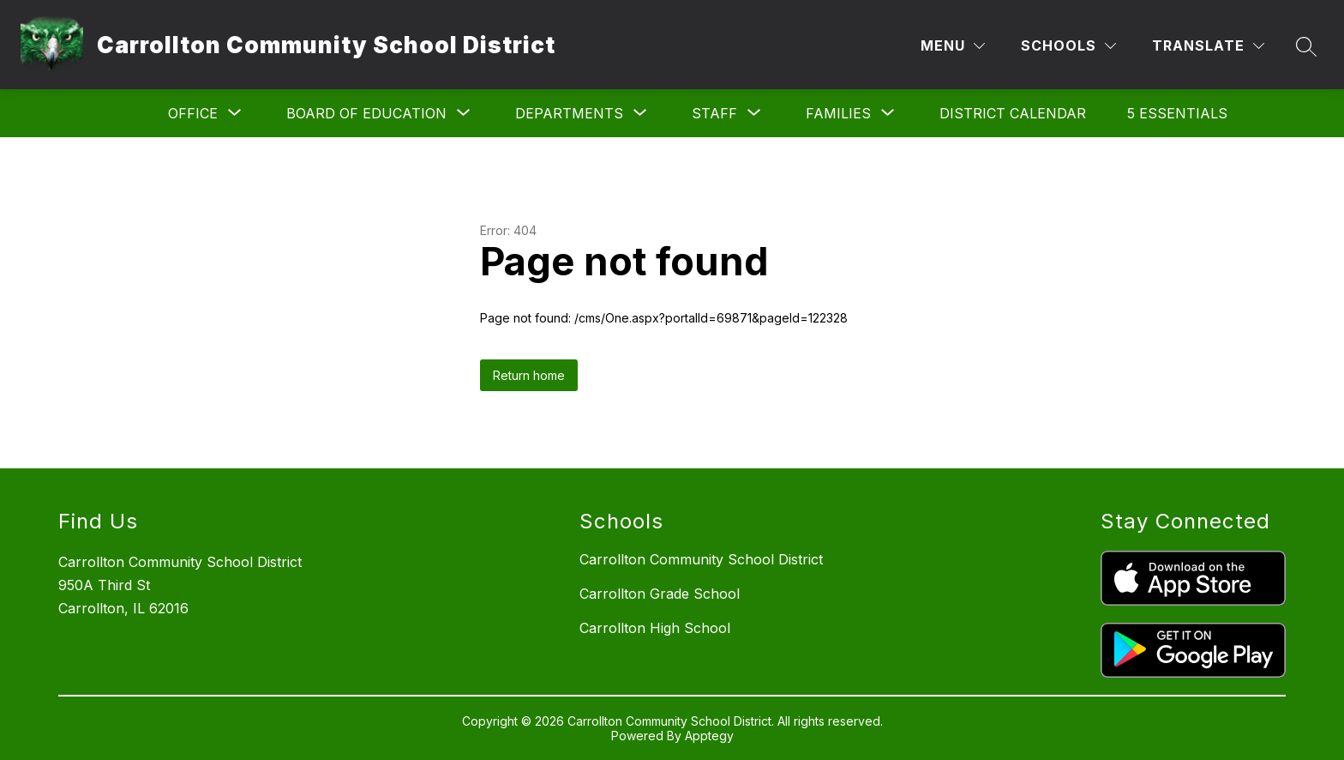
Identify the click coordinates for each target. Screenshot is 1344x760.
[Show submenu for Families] (838, 113)
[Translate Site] (1208, 46)
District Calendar (1012, 113)
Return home (529, 375)
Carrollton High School (654, 627)
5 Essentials (1177, 113)
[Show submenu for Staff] (714, 113)
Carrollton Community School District (701, 559)
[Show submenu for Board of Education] (366, 113)
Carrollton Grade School (659, 593)
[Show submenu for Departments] (569, 113)
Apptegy (709, 735)
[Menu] (952, 46)
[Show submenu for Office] (193, 113)
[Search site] (1306, 46)
